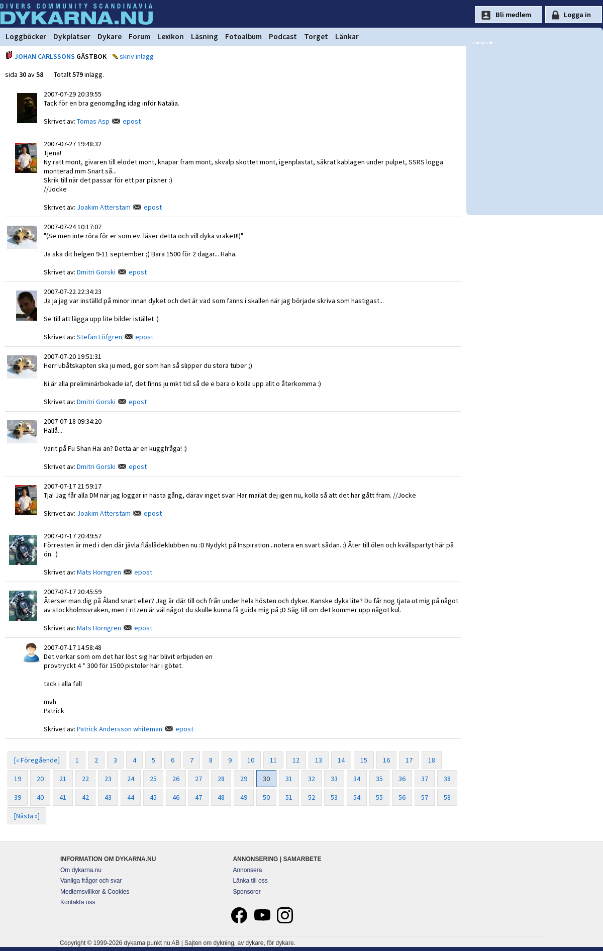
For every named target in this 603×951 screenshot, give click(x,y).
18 (431, 760)
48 (221, 797)
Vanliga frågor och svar (91, 880)
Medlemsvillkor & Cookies (94, 891)
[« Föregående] (37, 760)
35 (379, 778)
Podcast (283, 36)
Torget (316, 36)
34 (356, 778)
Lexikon (170, 36)
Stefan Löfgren (99, 336)
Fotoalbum (243, 36)
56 (402, 797)
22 (85, 778)
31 (288, 778)
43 (108, 797)
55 (379, 797)
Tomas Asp (93, 121)
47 (198, 797)
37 (424, 778)
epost (132, 121)
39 (17, 797)
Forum (139, 36)
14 (341, 760)
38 (447, 778)
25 (153, 778)
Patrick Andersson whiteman (119, 728)
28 (221, 778)
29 (243, 778)
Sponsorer (246, 891)
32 (311, 778)
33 (334, 778)
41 (62, 797)
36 (402, 778)
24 (130, 778)
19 (17, 778)
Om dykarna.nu (81, 870)
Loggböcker (26, 36)
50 (266, 797)
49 (243, 797)
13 (318, 760)
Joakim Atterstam (104, 207)
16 (386, 760)
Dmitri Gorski (96, 271)
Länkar (347, 36)
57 (424, 797)
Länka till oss (250, 880)
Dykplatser (71, 36)
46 (175, 797)
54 (356, 797)
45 (153, 797)
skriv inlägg (137, 56)
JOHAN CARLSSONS (45, 56)
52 (311, 797)
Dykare (109, 36)
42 (85, 797)
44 (130, 797)
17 (409, 760)
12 (295, 760)
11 (273, 760)
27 (198, 778)
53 (334, 797)
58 (447, 797)
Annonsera (247, 870)
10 (250, 760)
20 (40, 778)
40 (40, 797)
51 (288, 797)
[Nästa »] (27, 815)
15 (363, 760)
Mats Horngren (99, 572)
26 (175, 778)
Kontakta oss (77, 902)
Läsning (204, 36)
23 (108, 778)
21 (62, 778)
